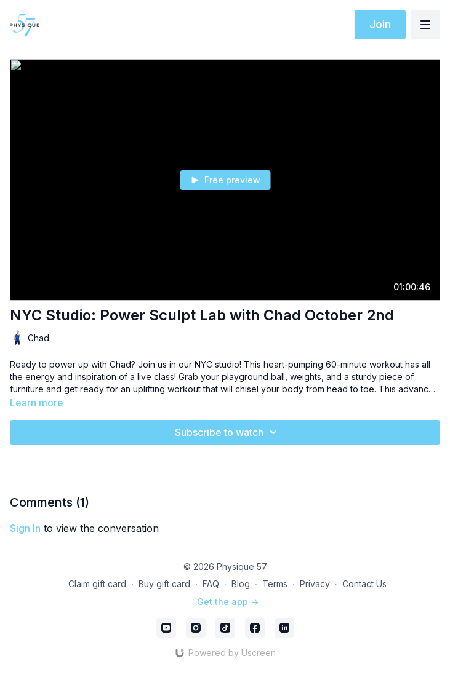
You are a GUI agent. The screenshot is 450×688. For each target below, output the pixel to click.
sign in (25, 528)
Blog (240, 584)
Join (380, 24)
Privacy (315, 584)
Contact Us (364, 584)
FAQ (211, 584)
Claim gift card (97, 584)
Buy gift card (164, 584)
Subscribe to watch (228, 432)
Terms (274, 584)
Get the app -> (228, 601)
